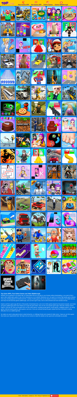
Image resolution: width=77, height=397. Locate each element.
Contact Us (31, 395)
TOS (36, 395)
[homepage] (7, 0)
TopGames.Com (46, 395)
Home (19, 395)
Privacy (39, 395)
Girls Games (25, 395)
